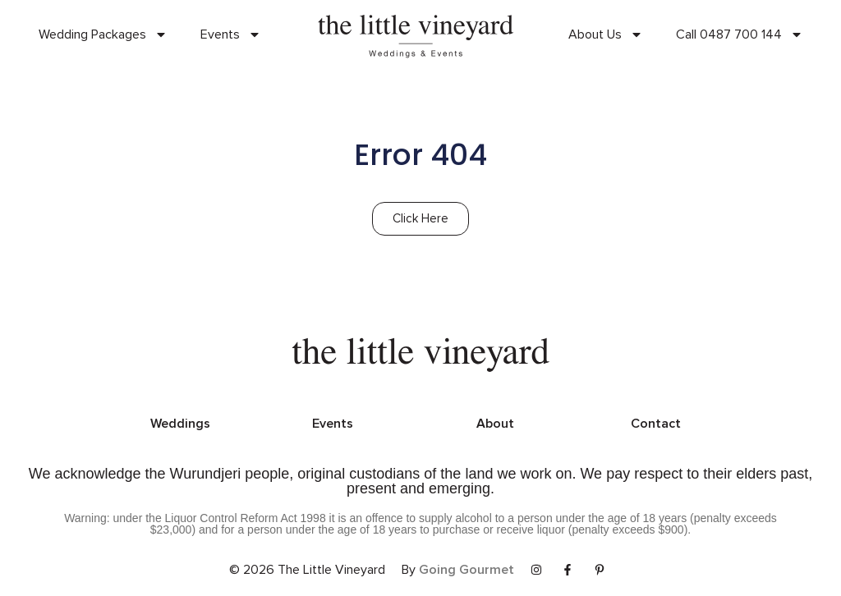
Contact (656, 423)
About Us (605, 34)
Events (230, 34)
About (495, 423)
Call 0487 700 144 (739, 34)
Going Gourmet (466, 570)
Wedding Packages (103, 34)
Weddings (180, 423)
